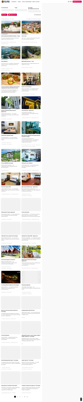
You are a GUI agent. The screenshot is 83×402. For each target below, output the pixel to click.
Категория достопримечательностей (33, 8)
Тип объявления (4, 7)
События (34, 1)
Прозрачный (37, 14)
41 (24, 396)
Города (19, 1)
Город (16, 7)
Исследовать (13, 1)
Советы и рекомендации (27, 1)
